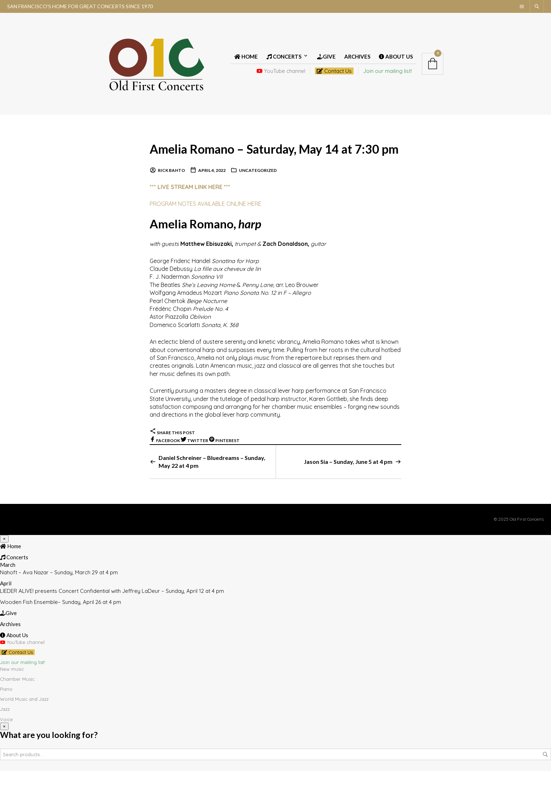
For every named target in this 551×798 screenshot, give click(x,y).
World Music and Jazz (24, 726)
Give (326, 61)
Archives (357, 61)
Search (545, 781)
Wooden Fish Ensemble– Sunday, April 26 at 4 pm (60, 628)
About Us (396, 61)
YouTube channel (280, 76)
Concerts (283, 61)
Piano (6, 716)
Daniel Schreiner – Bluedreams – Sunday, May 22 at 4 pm (212, 488)
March (7, 591)
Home (246, 61)
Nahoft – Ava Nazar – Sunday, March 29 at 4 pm (59, 599)
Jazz (5, 736)
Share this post (172, 459)
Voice (6, 746)
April (5, 610)
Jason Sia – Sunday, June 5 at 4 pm (348, 488)
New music (12, 696)
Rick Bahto (171, 197)
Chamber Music (17, 706)
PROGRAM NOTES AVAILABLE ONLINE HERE (205, 230)
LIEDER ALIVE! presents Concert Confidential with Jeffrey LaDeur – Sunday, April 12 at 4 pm (112, 617)
